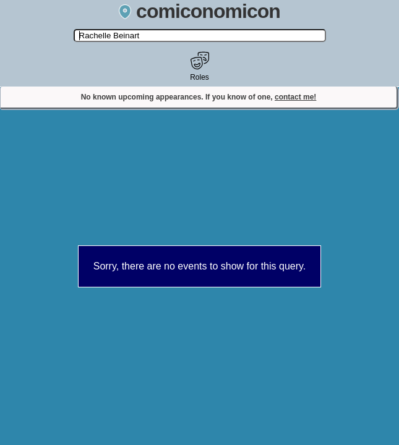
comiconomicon (199, 11)
